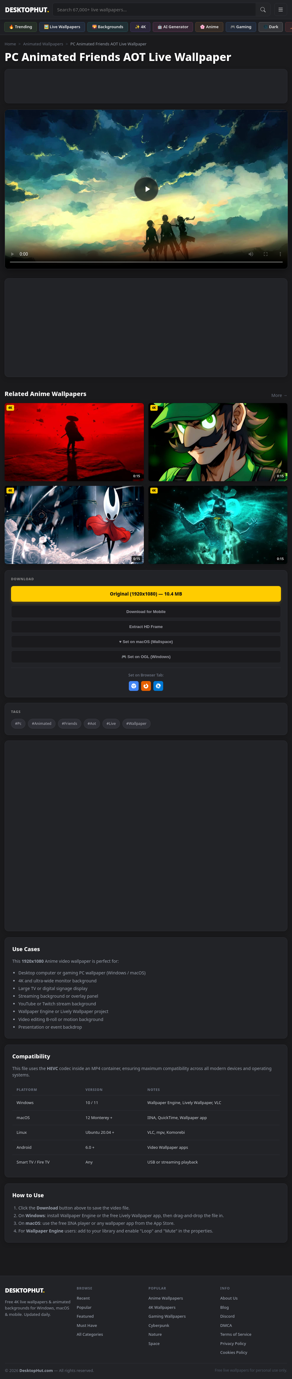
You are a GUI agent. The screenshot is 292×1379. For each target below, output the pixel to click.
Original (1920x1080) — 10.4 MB (146, 594)
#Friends (69, 723)
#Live (111, 723)
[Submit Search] (263, 9)
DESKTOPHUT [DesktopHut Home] (27, 10)
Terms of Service (236, 1334)
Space (154, 1343)
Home (10, 44)
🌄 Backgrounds (107, 26)
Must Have (87, 1325)
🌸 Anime (209, 26)
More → (279, 395)
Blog (224, 1307)
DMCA (226, 1325)
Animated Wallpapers (43, 44)
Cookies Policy (233, 1352)
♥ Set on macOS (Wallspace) (146, 641)
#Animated (42, 723)
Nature (155, 1334)
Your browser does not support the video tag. (146, 189)
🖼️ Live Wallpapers (62, 26)
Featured (85, 1316)
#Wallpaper (136, 723)
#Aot (92, 723)
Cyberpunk (158, 1325)
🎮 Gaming (241, 26)
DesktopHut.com (36, 1370)
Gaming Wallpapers (167, 1316)
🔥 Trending (20, 26)
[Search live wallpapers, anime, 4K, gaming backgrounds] (154, 9)
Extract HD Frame (146, 626)
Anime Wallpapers (165, 1298)
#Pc (18, 723)
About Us (229, 1298)
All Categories (90, 1334)
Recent (83, 1298)
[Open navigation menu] (280, 9)
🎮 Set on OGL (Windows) (146, 656)
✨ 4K (140, 26)
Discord (227, 1316)
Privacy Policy (233, 1343)
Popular (84, 1307)
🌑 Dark (271, 26)
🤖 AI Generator (172, 26)
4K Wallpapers (161, 1307)
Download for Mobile (146, 611)
